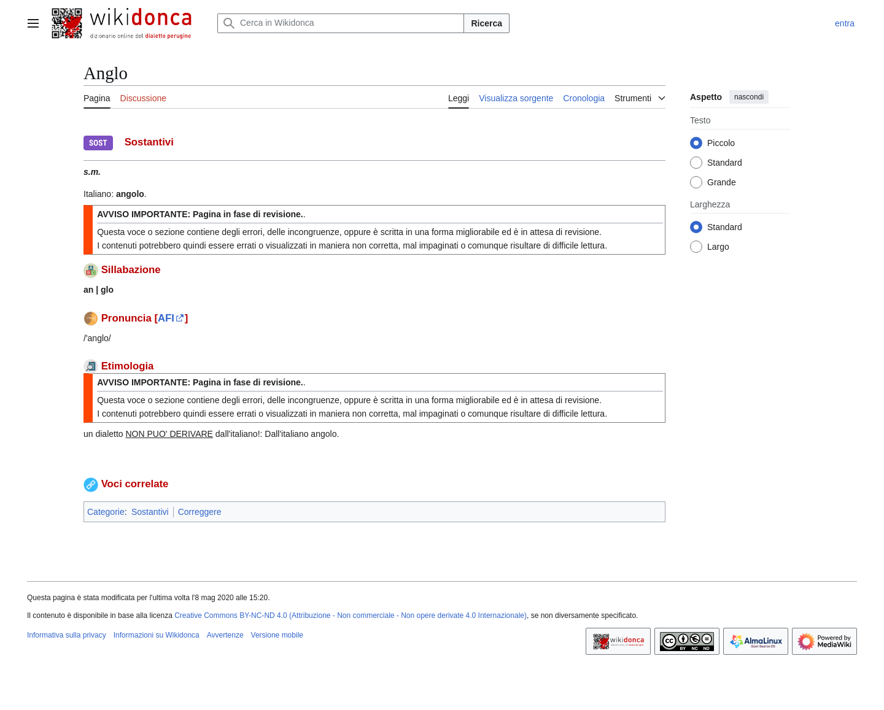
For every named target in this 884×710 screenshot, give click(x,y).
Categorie (106, 512)
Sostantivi (150, 512)
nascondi (749, 97)
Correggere (200, 512)
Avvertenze (225, 635)
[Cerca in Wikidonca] (340, 23)
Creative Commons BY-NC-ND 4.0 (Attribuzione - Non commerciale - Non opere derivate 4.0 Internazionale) (350, 615)
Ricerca (486, 23)
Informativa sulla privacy (66, 635)
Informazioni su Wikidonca (157, 635)
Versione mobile (277, 635)
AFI (166, 318)
